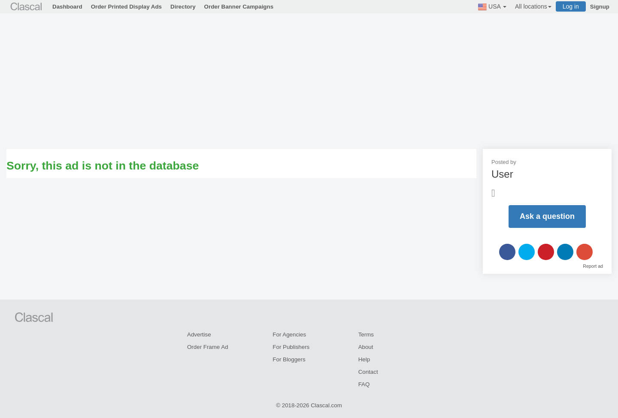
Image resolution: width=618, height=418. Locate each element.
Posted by (503, 162)
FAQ (364, 384)
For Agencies (289, 334)
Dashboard (67, 6)
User (502, 174)
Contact (368, 372)
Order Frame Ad (207, 347)
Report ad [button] (593, 266)
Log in (571, 6)
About (365, 347)
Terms (366, 334)
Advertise (199, 334)
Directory (183, 6)
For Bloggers (289, 359)
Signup (599, 6)
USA (492, 7)
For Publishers (291, 347)
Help (364, 359)
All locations (533, 6)
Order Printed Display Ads (126, 6)
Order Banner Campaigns (238, 6)
